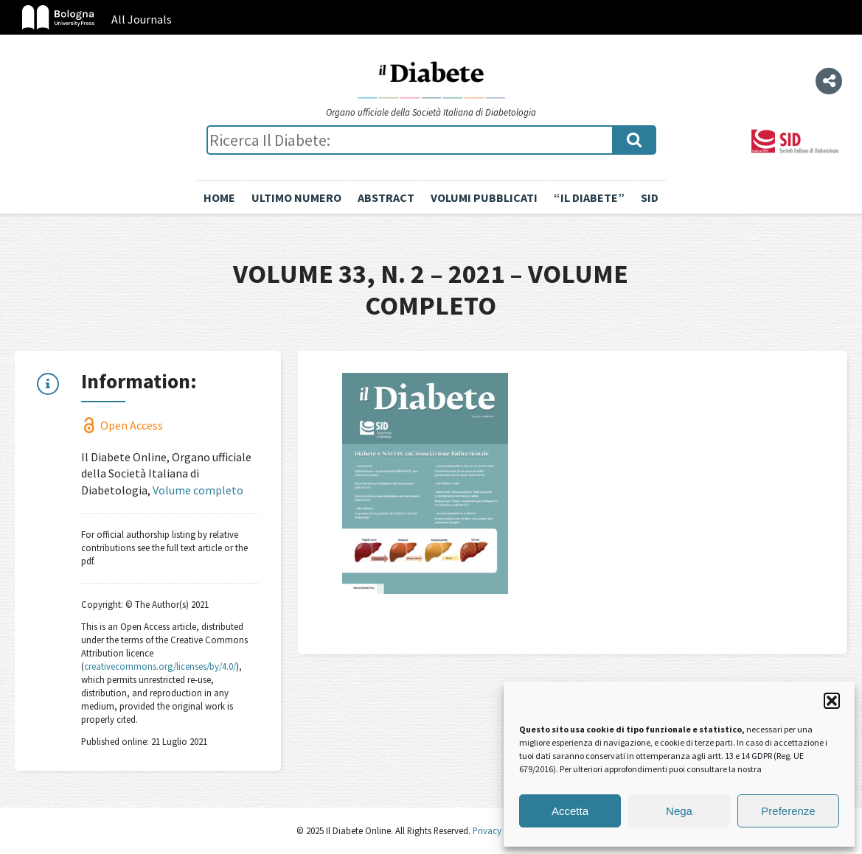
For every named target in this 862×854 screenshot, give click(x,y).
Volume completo (198, 490)
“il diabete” (589, 197)
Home (219, 197)
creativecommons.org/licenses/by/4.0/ (160, 666)
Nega (679, 811)
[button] (831, 700)
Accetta (570, 811)
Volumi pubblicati (484, 197)
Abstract (386, 197)
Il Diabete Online (431, 79)
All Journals (141, 19)
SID (649, 197)
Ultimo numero (296, 197)
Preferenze (788, 811)
